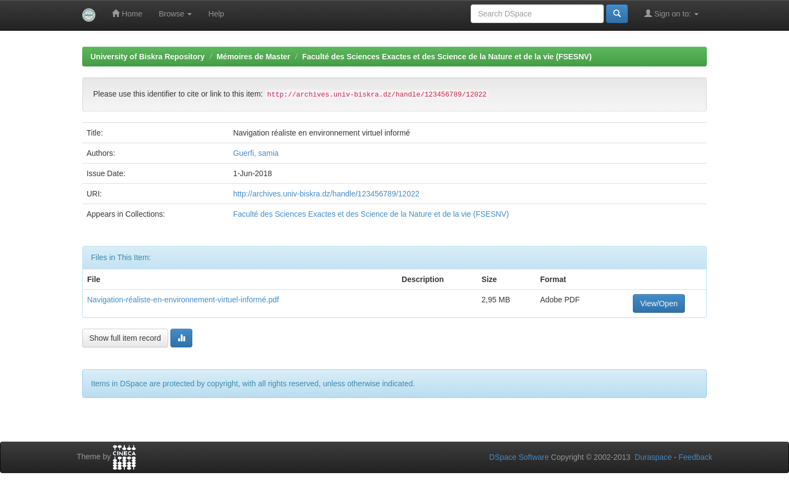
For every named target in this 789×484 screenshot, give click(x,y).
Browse (175, 13)
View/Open (658, 303)
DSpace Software (519, 457)
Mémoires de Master (253, 56)
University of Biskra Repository (147, 56)
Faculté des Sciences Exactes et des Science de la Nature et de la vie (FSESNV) (446, 56)
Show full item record (125, 338)
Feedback (695, 457)
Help (216, 13)
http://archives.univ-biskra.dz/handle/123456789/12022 (326, 193)
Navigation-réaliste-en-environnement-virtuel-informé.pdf (183, 299)
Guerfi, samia (255, 153)
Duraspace (653, 457)
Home (127, 13)
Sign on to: (671, 13)
